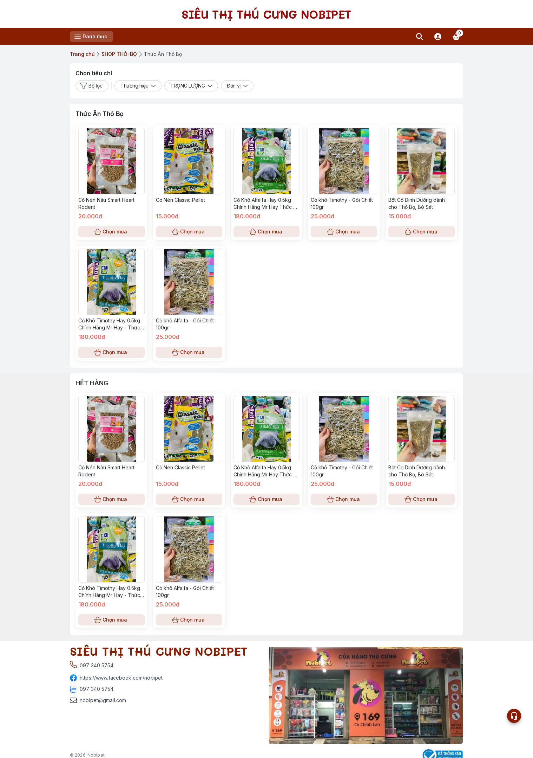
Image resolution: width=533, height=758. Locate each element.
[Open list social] (514, 716)
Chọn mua (111, 231)
